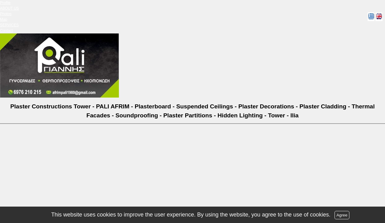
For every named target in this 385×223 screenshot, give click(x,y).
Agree (342, 215)
